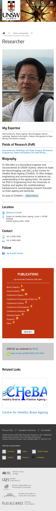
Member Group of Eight (18, 473)
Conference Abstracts (17, 311)
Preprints (12, 319)
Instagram (40, 457)
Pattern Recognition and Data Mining (29, 153)
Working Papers (15, 315)
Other (10, 323)
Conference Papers (17, 295)
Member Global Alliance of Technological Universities (21, 486)
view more (31, 195)
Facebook (10, 451)
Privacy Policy (7, 430)
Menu (51, 3)
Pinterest (25, 457)
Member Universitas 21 (15, 479)
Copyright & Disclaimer (27, 430)
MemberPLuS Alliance (30, 503)
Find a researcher (20, 33)
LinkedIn (10, 457)
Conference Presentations (19, 307)
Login (33, 3)
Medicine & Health (14, 212)
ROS (35, 349)
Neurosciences (8, 150)
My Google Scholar (15, 253)
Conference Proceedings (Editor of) (23, 299)
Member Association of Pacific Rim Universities (27, 494)
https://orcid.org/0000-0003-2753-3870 (25, 353)
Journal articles (15, 291)
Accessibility (46, 430)
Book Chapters (14, 287)
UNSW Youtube (42, 451)
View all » (28, 332)
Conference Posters (16, 303)
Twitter (24, 451)
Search (42, 3)
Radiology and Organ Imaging (29, 150)
